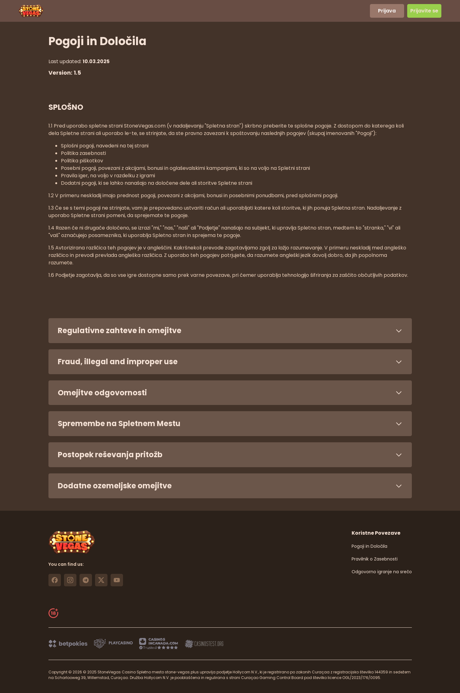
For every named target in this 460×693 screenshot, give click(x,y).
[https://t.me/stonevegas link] (86, 580)
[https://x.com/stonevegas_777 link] (101, 580)
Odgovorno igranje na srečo (382, 572)
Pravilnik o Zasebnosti (375, 559)
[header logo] (31, 11)
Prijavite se (424, 10)
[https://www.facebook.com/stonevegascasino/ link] (54, 580)
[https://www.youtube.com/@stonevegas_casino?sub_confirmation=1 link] (117, 580)
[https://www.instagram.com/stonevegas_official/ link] (70, 580)
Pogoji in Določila (369, 546)
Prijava (387, 10)
